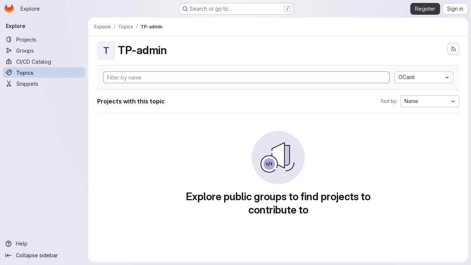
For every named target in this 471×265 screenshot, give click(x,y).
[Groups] (44, 50)
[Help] (44, 244)
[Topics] (44, 72)
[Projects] (44, 39)
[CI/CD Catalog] (44, 61)
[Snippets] (44, 83)
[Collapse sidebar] (44, 255)
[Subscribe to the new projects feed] (453, 49)
